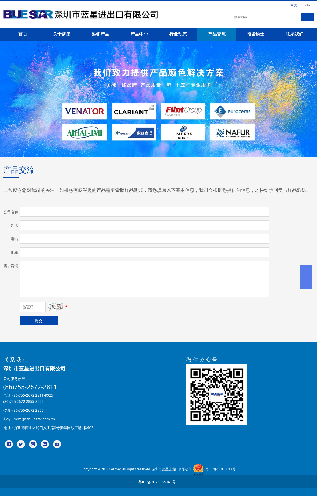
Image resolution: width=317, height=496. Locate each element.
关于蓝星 (61, 34)
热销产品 (100, 34)
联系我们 (294, 34)
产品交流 (217, 34)
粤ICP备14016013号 (220, 469)
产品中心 (139, 34)
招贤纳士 (255, 34)
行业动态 (178, 34)
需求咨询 (11, 265)
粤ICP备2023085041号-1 (158, 481)
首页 (22, 34)
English (307, 5)
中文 (294, 5)
